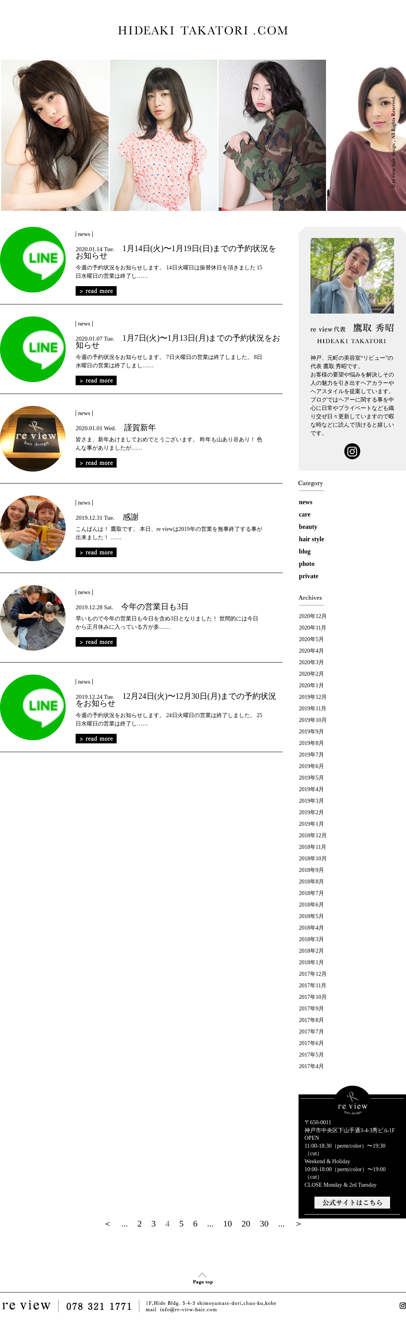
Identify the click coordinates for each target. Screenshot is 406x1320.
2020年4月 (311, 651)
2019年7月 (311, 755)
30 (264, 1223)
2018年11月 (312, 847)
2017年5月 (311, 1055)
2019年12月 (313, 697)
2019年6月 (311, 766)
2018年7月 (311, 893)
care (304, 514)
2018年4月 (311, 928)
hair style (311, 539)
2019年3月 (311, 801)
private (308, 576)
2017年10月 (313, 997)
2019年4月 (311, 789)
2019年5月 (311, 778)
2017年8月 (311, 1020)
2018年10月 (313, 859)
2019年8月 (311, 743)
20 (246, 1223)
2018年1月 (311, 962)
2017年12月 (313, 974)
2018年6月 (311, 905)
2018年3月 (311, 939)
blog (304, 551)
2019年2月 (311, 812)
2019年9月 (311, 732)
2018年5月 (311, 916)
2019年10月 (313, 720)
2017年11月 (312, 986)
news (305, 502)
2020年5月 (311, 639)
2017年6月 (311, 1043)
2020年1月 (311, 685)
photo (306, 563)
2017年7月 (311, 1032)
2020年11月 (312, 628)
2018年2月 (311, 951)
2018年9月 (311, 870)
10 (227, 1223)
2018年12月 (313, 835)
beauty (308, 526)
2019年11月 (312, 709)
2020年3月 (311, 662)
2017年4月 (311, 1066)
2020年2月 (311, 674)
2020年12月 (313, 616)
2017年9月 (311, 1009)
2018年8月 (311, 882)
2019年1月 (311, 824)
